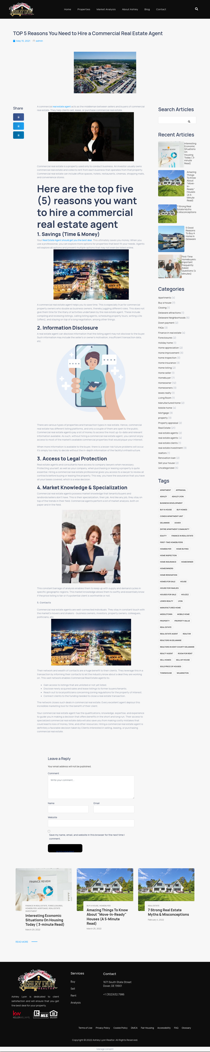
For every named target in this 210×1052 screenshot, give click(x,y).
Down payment (166, 322)
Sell (73, 988)
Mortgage (163, 412)
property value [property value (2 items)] (182, 621)
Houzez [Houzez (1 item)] (185, 594)
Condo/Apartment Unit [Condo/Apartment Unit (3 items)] (171, 516)
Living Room (164, 397)
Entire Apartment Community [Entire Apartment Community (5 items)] (174, 529)
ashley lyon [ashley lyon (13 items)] (178, 496)
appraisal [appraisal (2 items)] (181, 490)
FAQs (161, 327)
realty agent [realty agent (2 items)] (166, 653)
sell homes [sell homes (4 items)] (165, 660)
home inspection (167, 357)
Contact (161, 9)
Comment (53, 773)
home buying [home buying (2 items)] (182, 549)
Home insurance (167, 362)
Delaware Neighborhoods (172, 317)
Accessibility (164, 1027)
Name (51, 803)
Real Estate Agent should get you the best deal (67, 240)
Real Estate (164, 427)
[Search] (188, 120)
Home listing (165, 367)
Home (67, 9)
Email (97, 803)
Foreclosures (165, 337)
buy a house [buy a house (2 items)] (166, 509)
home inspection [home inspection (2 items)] (168, 555)
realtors (162, 452)
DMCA (134, 1027)
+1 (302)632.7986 (113, 994)
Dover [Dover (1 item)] (178, 522)
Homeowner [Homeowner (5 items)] (187, 562)
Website (52, 817)
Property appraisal (168, 422)
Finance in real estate (169, 332)
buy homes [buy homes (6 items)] (182, 509)
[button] (196, 9)
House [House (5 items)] (183, 581)
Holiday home (165, 342)
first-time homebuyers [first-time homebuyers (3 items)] (171, 542)
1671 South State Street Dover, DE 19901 (117, 984)
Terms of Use (85, 1027)
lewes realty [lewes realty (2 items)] (166, 601)
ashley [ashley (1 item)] (163, 496)
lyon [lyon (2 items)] (180, 601)
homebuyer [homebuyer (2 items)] (165, 549)
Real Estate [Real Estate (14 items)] (165, 627)
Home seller (164, 372)
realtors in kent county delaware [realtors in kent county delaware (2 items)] (177, 647)
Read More (22, 941)
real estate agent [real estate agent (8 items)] (169, 633)
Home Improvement (168, 352)
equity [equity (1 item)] (163, 536)
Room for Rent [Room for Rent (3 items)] (185, 653)
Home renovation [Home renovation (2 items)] (168, 575)
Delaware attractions (169, 312)
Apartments (164, 297)
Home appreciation (168, 347)
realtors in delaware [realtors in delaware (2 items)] (170, 640)
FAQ (176, 1027)
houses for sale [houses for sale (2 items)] (168, 594)
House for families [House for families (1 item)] (169, 588)
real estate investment (170, 447)
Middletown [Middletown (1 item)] (166, 614)
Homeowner (164, 382)
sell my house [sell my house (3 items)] (183, 660)
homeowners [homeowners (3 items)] (166, 568)
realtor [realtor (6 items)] (187, 633)
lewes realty (164, 392)
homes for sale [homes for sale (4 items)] (167, 581)
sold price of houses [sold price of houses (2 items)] (170, 666)
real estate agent (62, 106)
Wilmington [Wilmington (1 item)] (183, 673)
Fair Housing (147, 1027)
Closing (162, 307)
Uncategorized (166, 467)
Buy (73, 981)
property (163, 417)
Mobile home (165, 407)
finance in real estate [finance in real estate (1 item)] (182, 536)
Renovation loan (167, 457)
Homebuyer (164, 377)
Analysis (76, 1002)
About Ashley (130, 9)
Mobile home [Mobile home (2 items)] (183, 614)
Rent (73, 995)
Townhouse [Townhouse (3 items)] (166, 673)
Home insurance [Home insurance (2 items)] (168, 562)
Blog (147, 9)
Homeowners (165, 387)
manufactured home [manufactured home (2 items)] (170, 607)
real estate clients (168, 442)
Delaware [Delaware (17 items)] (165, 522)
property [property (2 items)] (164, 621)
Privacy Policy (103, 1027)
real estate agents (168, 432)
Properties (84, 9)
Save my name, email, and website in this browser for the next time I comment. (87, 837)
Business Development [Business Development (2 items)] (171, 503)
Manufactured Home (169, 402)
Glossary (186, 1027)
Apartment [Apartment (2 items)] (165, 490)
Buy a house (164, 302)
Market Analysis (106, 9)
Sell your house (166, 463)
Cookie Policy (120, 1027)
